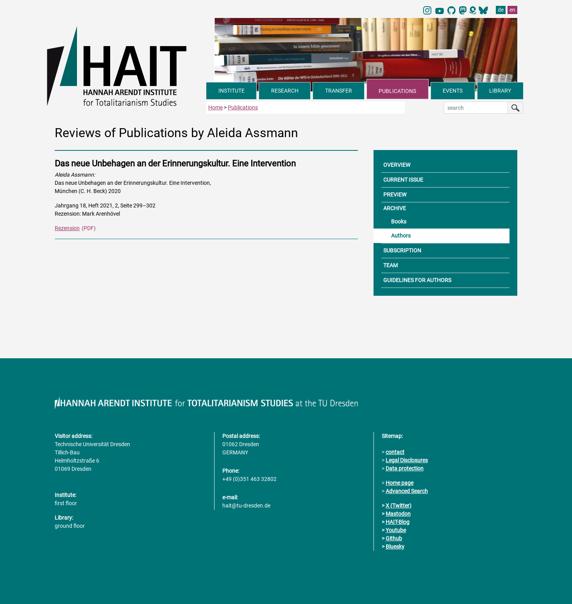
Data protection (405, 468)
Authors (401, 235)
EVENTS (453, 91)
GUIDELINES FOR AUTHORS (417, 280)
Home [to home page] (215, 107)
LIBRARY (500, 91)
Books (398, 221)
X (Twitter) (398, 505)
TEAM (390, 265)
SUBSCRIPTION (402, 250)
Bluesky (395, 546)
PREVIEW (394, 194)
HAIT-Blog (397, 522)
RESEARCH (285, 91)
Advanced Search (407, 491)
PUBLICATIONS (397, 91)
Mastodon (398, 514)
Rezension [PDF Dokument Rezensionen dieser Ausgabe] (67, 228)
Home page (399, 483)
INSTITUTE (231, 91)
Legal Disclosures (407, 460)
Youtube (396, 530)
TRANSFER (338, 91)
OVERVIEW (396, 165)
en (512, 10)
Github (394, 538)
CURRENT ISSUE (403, 180)
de (501, 10)
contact (395, 452)
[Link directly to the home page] (126, 66)
